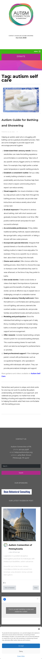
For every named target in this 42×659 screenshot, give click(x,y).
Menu (36, 51)
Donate (21, 56)
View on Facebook (10, 587)
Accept (21, 646)
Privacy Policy (21, 656)
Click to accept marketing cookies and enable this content (21, 610)
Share (35, 587)
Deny (21, 651)
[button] (39, 629)
